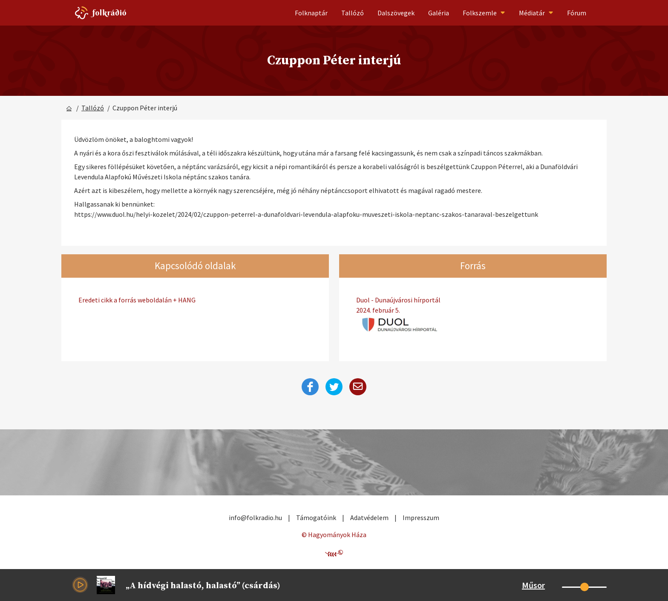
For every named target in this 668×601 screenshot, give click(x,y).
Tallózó (352, 13)
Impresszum (421, 517)
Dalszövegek (396, 13)
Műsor (533, 585)
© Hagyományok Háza (334, 534)
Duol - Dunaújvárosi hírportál (473, 305)
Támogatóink (316, 517)
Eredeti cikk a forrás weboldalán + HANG (137, 300)
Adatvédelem (369, 517)
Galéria (438, 13)
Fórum (576, 13)
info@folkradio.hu (255, 517)
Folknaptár (311, 13)
